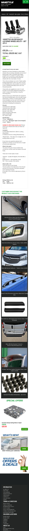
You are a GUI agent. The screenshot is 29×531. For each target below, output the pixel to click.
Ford (22, 14)
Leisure (4, 14)
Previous (2, 417)
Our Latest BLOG (6, 498)
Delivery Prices (6, 516)
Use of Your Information (8, 509)
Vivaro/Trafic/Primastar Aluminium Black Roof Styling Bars (14, 294)
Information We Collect (8, 506)
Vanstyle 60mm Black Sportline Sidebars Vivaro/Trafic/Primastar (14, 218)
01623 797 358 (4, 6)
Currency (5, 519)
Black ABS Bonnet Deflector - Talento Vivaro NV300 (14, 268)
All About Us (6, 489)
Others (26, 14)
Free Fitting (5, 490)
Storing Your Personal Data (9, 511)
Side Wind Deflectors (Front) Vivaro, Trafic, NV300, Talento (14, 243)
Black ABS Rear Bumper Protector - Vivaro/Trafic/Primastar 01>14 (14, 344)
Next (26, 417)
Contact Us (5, 496)
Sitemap (5, 499)
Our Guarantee (6, 492)
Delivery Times (6, 518)
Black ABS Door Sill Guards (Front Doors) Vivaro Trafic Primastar (14, 319)
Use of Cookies (6, 508)
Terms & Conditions (7, 505)
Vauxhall (11, 14)
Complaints (5, 523)
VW (7, 14)
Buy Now (24, 429)
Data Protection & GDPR (8, 512)
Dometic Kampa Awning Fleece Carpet (12, 423)
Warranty (5, 520)
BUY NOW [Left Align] (7, 63)
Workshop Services (7, 493)
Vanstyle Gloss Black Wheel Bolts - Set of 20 (14, 394)
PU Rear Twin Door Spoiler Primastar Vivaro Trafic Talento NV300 (14, 370)
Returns (5, 522)
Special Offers (14, 400)
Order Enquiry (6, 495)
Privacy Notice (6, 503)
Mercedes (17, 14)
